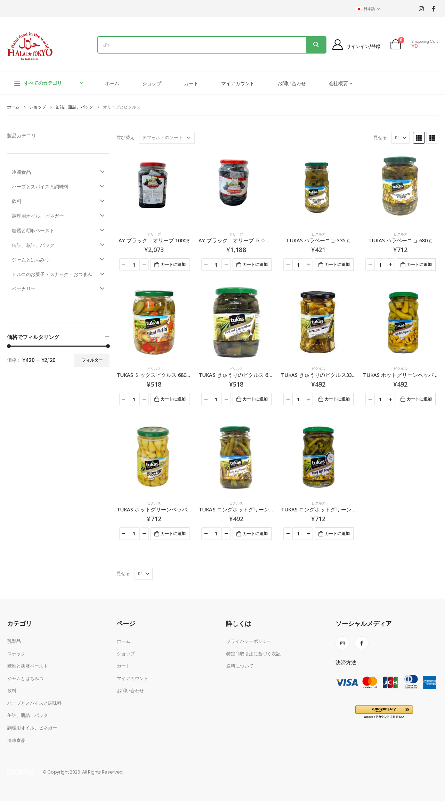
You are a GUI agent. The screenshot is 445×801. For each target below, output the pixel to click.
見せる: (380, 137)
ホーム (112, 83)
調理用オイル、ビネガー (58, 215)
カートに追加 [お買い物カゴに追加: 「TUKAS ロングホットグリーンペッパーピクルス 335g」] (255, 533)
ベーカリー (58, 288)
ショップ (151, 83)
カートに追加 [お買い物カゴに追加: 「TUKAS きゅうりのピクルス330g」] (337, 399)
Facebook (362, 643)
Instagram (342, 643)
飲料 (58, 201)
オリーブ (154, 234)
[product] (154, 188)
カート (191, 83)
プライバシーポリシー (249, 641)
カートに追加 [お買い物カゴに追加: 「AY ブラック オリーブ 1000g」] (173, 264)
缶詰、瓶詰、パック (58, 245)
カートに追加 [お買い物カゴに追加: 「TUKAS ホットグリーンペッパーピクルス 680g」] (173, 533)
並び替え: (126, 137)
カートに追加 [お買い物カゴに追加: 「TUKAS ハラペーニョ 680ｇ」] (419, 264)
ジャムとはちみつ (58, 259)
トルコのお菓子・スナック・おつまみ (58, 274)
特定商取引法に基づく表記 (253, 654)
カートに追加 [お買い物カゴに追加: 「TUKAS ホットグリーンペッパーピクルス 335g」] (419, 399)
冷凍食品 (58, 172)
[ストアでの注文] (167, 138)
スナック (16, 654)
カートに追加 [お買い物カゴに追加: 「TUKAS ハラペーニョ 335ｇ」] (337, 264)
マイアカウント (237, 83)
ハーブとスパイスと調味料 (58, 186)
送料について (239, 666)
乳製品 (14, 641)
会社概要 (338, 83)
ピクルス (318, 234)
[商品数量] (134, 264)
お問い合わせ (291, 83)
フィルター (92, 360)
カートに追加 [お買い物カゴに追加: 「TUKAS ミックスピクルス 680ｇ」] (173, 399)
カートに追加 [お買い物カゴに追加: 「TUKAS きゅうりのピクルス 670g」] (255, 399)
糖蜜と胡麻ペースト (58, 230)
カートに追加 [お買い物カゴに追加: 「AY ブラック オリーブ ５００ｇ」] (255, 264)
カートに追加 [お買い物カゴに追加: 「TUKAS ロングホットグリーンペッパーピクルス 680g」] (337, 533)
